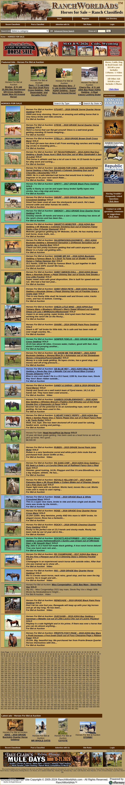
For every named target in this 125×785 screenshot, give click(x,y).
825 (44, 707)
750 (76, 701)
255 (9, 668)
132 (73, 658)
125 (48, 658)
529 (87, 685)
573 (44, 689)
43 (12, 654)
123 (41, 658)
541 (30, 687)
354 (62, 674)
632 (55, 693)
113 (5, 658)
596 (27, 691)
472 (83, 681)
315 (23, 672)
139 (98, 658)
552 (69, 687)
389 (87, 675)
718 (62, 699)
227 (9, 666)
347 (37, 674)
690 (62, 697)
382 (62, 675)
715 (51, 699)
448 (98, 679)
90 (33, 656)
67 (74, 654)
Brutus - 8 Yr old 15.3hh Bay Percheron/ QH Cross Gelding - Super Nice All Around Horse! (13, 92)
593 (16, 691)
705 (16, 699)
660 (55, 695)
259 (23, 668)
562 (5, 689)
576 (55, 689)
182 (51, 662)
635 (66, 693)
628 (41, 693)
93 (41, 656)
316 (27, 672)
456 (27, 681)
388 (83, 675)
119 (27, 658)
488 (41, 683)
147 (27, 660)
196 (98, 662)
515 (37, 685)
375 (37, 675)
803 (66, 705)
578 (62, 689)
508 (12, 685)
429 (30, 679)
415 (80, 677)
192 (83, 662)
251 (94, 666)
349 (44, 674)
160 (73, 660)
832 (69, 707)
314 (20, 672)
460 (41, 681)
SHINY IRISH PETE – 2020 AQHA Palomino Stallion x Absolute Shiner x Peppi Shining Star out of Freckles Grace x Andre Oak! (62, 291)
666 (76, 695)
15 (39, 652)
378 (48, 675)
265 (44, 668)
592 (12, 691)
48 (25, 654)
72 (87, 654)
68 (77, 654)
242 (62, 666)
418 (91, 677)
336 (98, 672)
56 (46, 654)
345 (30, 674)
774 (62, 703)
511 (23, 685)
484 (27, 683)
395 (9, 677)
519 (51, 685)
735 (23, 701)
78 (2, 656)
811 (94, 705)
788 (12, 705)
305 (87, 670)
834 (76, 707)
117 (20, 658)
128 (59, 658)
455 (23, 681)
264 (41, 668)
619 (9, 693)
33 (85, 652)
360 (83, 674)
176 (30, 662)
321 (44, 672)
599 (37, 691)
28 (72, 652)
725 (87, 699)
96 (48, 656)
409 (59, 677)
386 (76, 675)
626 (34, 693)
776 (69, 703)
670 (91, 695)
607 (66, 691)
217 (73, 664)
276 (83, 668)
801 (59, 705)
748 (69, 701)
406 (48, 677)
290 (34, 670)
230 (20, 666)
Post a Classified (37, 24)
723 (80, 699)
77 (100, 654)
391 (94, 675)
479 (9, 683)
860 (69, 709)
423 (9, 679)
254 (5, 668)
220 (83, 664)
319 (37, 672)
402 (34, 677)
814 (5, 707)
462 (48, 681)
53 (38, 654)
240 (55, 666)
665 (73, 695)
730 (5, 701)
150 (37, 660)
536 (12, 687)
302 (76, 670)
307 (94, 670)
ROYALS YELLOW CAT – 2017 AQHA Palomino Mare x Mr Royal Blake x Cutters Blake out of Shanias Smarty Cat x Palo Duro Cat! (62, 482)
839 (94, 707)
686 (48, 697)
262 (34, 668)
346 (34, 674)
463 (51, 681)
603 (51, 691)
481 (16, 683)
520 (55, 685)
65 (69, 654)
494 (62, 683)
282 (5, 670)
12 (31, 652)
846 (20, 709)
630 (48, 693)
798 (48, 705)
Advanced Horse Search (64, 31)
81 (10, 656)
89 (30, 656)
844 (12, 709)
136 (87, 658)
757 (2, 703)
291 (37, 670)
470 (76, 681)
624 (27, 693)
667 (80, 695)
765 (30, 703)
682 (34, 697)
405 (44, 677)
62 (61, 654)
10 (26, 652)
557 (87, 687)
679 (23, 697)
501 (87, 683)
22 (57, 652)
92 (38, 656)
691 (66, 697)
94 (43, 656)
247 (80, 666)
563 (9, 689)
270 (62, 668)
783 (94, 703)
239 (51, 666)
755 (94, 701)
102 (66, 656)
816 (12, 707)
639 (80, 693)
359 (80, 674)
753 (87, 701)
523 (66, 685)
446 (91, 679)
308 (98, 670)
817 (16, 707)
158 (66, 660)
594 (20, 691)
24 (62, 652)
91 (35, 656)
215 (66, 664)
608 (69, 691)
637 (73, 693)
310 (5, 672)
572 (41, 689)
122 (37, 658)
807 (80, 705)
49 (28, 654)
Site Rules (87, 24)
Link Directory (111, 18)
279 (94, 668)
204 (27, 664)
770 (48, 703)
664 (69, 695)
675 (9, 697)
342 (20, 674)
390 (91, 675)
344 (27, 674)
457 (30, 681)
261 (30, 668)
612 (83, 691)
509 (16, 685)
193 (87, 662)
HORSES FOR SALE (16, 37)
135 (83, 658)
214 (62, 664)
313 (16, 672)
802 (62, 705)
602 (48, 691)
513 (30, 685)
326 (62, 672)
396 (12, 677)
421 (2, 679)
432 (41, 679)
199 (9, 664)
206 (34, 664)
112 (2, 658)
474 (91, 681)
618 (5, 693)
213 (59, 664)
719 (66, 699)
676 (12, 697)
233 (30, 666)
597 (30, 691)
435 (51, 679)
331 (80, 672)
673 (2, 697)
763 (23, 703)
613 (87, 691)
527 (80, 685)
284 (12, 670)
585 (87, 689)
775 (66, 703)
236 (41, 666)
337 (2, 674)
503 (94, 683)
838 (91, 707)
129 (62, 658)
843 (9, 709)
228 (12, 666)
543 (37, 687)
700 (98, 697)
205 (30, 664)
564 (12, 689)
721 (73, 699)
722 (76, 699)
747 (66, 701)
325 (59, 672)
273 (73, 668)
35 (90, 652)
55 (43, 654)
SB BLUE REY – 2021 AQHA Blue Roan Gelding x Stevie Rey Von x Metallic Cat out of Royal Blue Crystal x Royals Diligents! (60, 371)
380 (55, 675)
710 (34, 699)
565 (16, 689)
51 (33, 654)
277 (87, 668)
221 (87, 664)
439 (66, 679)
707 (23, 699)
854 (48, 709)
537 (16, 687)
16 (41, 652)
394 (5, 677)
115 (12, 658)
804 (69, 705)
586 (91, 689)
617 (2, 693)
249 (87, 666)
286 (20, 670)
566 (20, 689)
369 (16, 675)
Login (112, 24)
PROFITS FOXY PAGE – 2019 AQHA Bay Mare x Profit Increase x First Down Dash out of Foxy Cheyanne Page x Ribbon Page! (63, 635)
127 (55, 658)
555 (80, 687)
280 (98, 668)
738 (34, 701)
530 (91, 685)
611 (80, 691)
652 (27, 695)
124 (44, 658)
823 (37, 707)
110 (94, 656)
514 (34, 685)
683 (37, 697)
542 (34, 687)
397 (16, 677)
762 (20, 703)
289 (30, 670)
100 (59, 656)
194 (91, 662)
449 (2, 681)
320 (41, 672)
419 (94, 677)
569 (30, 689)
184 (59, 662)
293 (44, 670)
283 (9, 670)
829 (59, 707)
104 (73, 656)
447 (94, 679)
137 (91, 658)
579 (66, 689)
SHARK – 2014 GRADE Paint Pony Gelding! (76, 324)
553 (73, 687)
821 (30, 707)
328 (69, 672)
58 (51, 654)
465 (59, 681)
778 (76, 703)
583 (80, 689)
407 (51, 677)
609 (73, 691)
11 (28, 652)
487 (37, 683)
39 (2, 654)
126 (51, 658)
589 (2, 691)
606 (62, 691)
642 (91, 693)
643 (94, 693)
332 (83, 672)
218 (76, 664)
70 (82, 654)
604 (55, 691)
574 (48, 689)
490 (48, 683)
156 (59, 660)
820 (27, 707)
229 (16, 666)
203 (23, 664)
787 (9, 705)
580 (69, 689)
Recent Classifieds (13, 24)
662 (62, 695)
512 (27, 685)
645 (2, 695)
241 (59, 666)
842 (5, 709)
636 (69, 693)
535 (9, 687)
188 (69, 662)
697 (87, 697)
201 (16, 664)
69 (79, 654)
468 (69, 681)
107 (83, 656)
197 (2, 664)
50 (30, 654)
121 (34, 658)
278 (91, 668)
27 (70, 652)
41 (7, 654)
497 (73, 683)
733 (16, 701)
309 (2, 672)
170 (9, 662)
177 (34, 662)
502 (91, 683)
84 (17, 656)
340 (12, 674)
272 (69, 668)
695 (80, 697)
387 (80, 675)
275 (80, 668)
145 (20, 660)
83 (15, 656)
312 (12, 672)
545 (44, 687)
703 (9, 699)
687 (51, 697)
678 (20, 697)
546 (48, 687)
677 (16, 697)
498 (76, 683)
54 (41, 654)
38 (98, 652)
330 (76, 672)
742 (48, 701)
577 (59, 689)
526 (76, 685)
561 (2, 689)
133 (76, 658)
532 (98, 685)
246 (76, 666)
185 (62, 662)
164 (87, 660)
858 (62, 709)
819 (23, 707)
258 (20, 668)
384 (69, 675)
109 (91, 656)
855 (51, 709)
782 (91, 703)
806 (76, 705)
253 (2, 668)
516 (41, 685)
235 (37, 666)
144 (16, 660)
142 (9, 660)
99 (56, 656)
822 (34, 707)
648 (12, 695)
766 (34, 703)
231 (23, 666)
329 (73, 672)
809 (87, 705)
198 (5, 664)
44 (15, 654)
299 (66, 670)
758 (5, 703)
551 (66, 687)
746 (62, 701)
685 (44, 697)
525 (73, 685)
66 (71, 654)
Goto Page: (5, 652)
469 (73, 681)
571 (37, 689)
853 (44, 709)
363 (94, 674)
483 (23, 683)
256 (12, 668)
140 (2, 660)
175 (27, 662)
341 (16, 674)
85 (20, 656)
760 (12, 703)
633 (59, 693)
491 (51, 683)
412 (69, 677)
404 (41, 677)
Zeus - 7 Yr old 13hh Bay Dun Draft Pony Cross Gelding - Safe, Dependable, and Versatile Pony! (39, 90)
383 (66, 675)
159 (69, 660)
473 (87, 681)
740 (41, 701)
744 (55, 701)
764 (27, 703)
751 (80, 701)
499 (80, 683)
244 (69, 666)
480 (12, 683)
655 (37, 695)
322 (48, 672)
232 (27, 666)
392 (98, 675)
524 (69, 685)
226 (5, 666)
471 (80, 681)
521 (59, 685)
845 (16, 709)
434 (48, 679)
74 (92, 654)
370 (20, 675)
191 (80, 662)
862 (76, 709)
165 (91, 660)
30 (77, 652)
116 (16, 658)
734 (20, 701)
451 (9, 681)
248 (83, 666)
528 (83, 685)
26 (67, 652)
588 (98, 689)
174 (23, 662)
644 (98, 693)
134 (80, 658)
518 (48, 685)
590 (5, 691)
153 (48, 660)
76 (97, 654)
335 (94, 672)
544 (41, 687)
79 (4, 656)
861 (73, 709)
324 (55, 672)
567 (23, 689)
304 (83, 670)
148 (30, 660)
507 (9, 685)
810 (91, 705)
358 (76, 674)
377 (44, 675)
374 (34, 675)
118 (23, 658)
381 (59, 675)
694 (76, 697)
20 (52, 652)
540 (27, 687)
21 (54, 652)
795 (37, 705)
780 (83, 703)
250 (91, 666)
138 (94, 658)
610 (76, 691)
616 (98, 691)
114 (9, 658)
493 (59, 683)
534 (5, 687)
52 (35, 654)
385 (73, 675)
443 (80, 679)
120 (30, 658)
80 (7, 656)
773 (59, 703)
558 (91, 687)
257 (16, 668)
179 (41, 662)
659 (51, 695)
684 (41, 697)
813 (2, 707)
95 (46, 656)
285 (16, 670)
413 (73, 677)
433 (44, 679)
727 (94, 699)
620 (12, 693)
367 (9, 675)
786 (5, 705)
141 (5, 660)
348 (41, 674)
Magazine (85, 18)
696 (83, 697)
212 (55, 664)
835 (80, 707)
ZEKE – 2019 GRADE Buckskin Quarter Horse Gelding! (15, 737)
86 (22, 656)
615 (94, 691)
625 (30, 693)
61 (59, 654)
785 (2, 705)
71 (84, 654)
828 (55, 707)
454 (20, 681)
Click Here (114, 89)
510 (20, 685)
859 (66, 709)
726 (91, 699)
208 (41, 664)
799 (51, 705)
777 (73, 703)
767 (37, 703)
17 (44, 652)
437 (59, 679)
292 (41, 670)
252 (98, 666)
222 (91, 664)
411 (66, 677)
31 (80, 652)
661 (59, 695)
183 (55, 662)
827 (51, 707)
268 (55, 668)
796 (41, 705)
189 (73, 662)
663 (66, 695)
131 (69, 658)
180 (44, 662)
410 (62, 677)
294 (48, 670)
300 (69, 670)
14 (36, 652)
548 (55, 687)
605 (59, 691)
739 (37, 701)
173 (20, 662)
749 (73, 701)
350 (48, 674)
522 (62, 685)
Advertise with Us (62, 24)
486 (34, 683)
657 (44, 695)
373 (30, 675)
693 (73, 697)
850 (34, 709)
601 (44, 691)
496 (69, 683)
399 (23, 677)
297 (59, 670)
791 (23, 705)
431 (37, 679)
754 (91, 701)
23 (59, 652)
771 (51, 703)
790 (20, 705)
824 (41, 707)
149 (34, 660)
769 (44, 703)
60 (56, 654)
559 (94, 687)
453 (16, 681)
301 (73, 670)
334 (91, 672)
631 (51, 693)
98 (53, 656)
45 (17, 654)
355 (66, 674)
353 (59, 674)
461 (44, 681)
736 (27, 701)
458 (34, 681)
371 (23, 675)
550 (62, 687)
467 (66, 681)
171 (12, 662)
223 (94, 664)
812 (98, 705)
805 (73, 705)
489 (44, 683)
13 (34, 652)
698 (91, 697)
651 (23, 695)
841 (2, 709)
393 (2, 677)
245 (73, 666)
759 (9, 703)
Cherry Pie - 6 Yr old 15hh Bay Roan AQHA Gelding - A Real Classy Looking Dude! (89, 91)
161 (76, 660)
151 (41, 660)
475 (94, 681)
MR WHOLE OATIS (40, 740)
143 (12, 660)
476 (98, 681)
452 (12, 681)
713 (44, 699)
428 (27, 679)
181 (48, 662)
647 (9, 695)
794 (34, 705)
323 (51, 672)
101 (62, 656)
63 (64, 654)
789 (16, 705)
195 (94, 662)
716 (55, 699)
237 (44, 666)
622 (20, 693)
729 (2, 701)
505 (2, 685)
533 (2, 687)
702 (5, 699)
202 (20, 664)
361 (87, 674)
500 (83, 683)
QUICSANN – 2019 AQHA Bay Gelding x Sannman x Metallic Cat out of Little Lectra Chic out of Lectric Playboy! (62, 617)
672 (98, 695)
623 (23, 693)
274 (76, 668)
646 (5, 695)
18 (46, 652)
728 (98, 699)
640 (83, 693)
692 (69, 697)
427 (23, 679)
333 (87, 672)
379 (51, 675)
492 (55, 683)
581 (73, 689)
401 (30, 677)
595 (23, 691)
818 (20, 707)
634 (62, 693)
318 (34, 672)
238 (48, 666)
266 (48, 668)
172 (16, 662)
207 (37, 664)
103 (69, 656)
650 (20, 695)
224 (98, 664)
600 (41, 691)
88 (28, 656)
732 (12, 701)
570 (34, 689)
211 (51, 664)
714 (48, 699)
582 (76, 689)
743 (51, 701)
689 (59, 697)
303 (80, 670)
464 (55, 681)
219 (80, 664)
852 (41, 709)
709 (30, 699)
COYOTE (63, 740)
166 (94, 660)
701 (2, 699)
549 (59, 687)
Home (59, 18)
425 (16, 679)
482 (20, 683)
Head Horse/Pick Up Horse (56, 432)
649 (16, 695)
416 (83, 677)
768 (41, 703)
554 (76, 687)
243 (66, 666)
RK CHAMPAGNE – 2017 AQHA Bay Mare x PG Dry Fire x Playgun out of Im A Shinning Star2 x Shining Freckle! (62, 555)
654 (34, 695)
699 (94, 697)
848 (27, 709)
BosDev (6, 782)
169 (5, 662)
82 (12, 656)
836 (83, 707)
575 (51, 689)
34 (88, 652)
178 (37, 662)
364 (98, 674)
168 (2, 662)
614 (91, 691)
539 (23, 687)
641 (87, 693)
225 (2, 666)
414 (76, 677)
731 (9, 701)
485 (30, 683)
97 (51, 656)
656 (41, 695)
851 (37, 709)
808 (83, 705)
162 (80, 660)
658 (48, 695)
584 (83, 689)
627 (37, 693)
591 (9, 691)
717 (59, 699)
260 (27, 668)
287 (23, 670)
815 (9, 707)
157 (62, 660)
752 (83, 701)
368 (12, 675)
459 (37, 681)
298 (62, 670)
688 (55, 697)
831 (66, 707)
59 (53, 654)
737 (30, 701)
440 (69, 679)
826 (48, 707)
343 (23, 674)
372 (27, 675)
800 (55, 705)
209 (44, 664)
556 (83, 687)
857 (59, 709)
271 (66, 668)
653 (30, 695)
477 (2, 683)
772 (55, 703)
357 (73, 674)
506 (5, 685)
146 (23, 660)
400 (27, 677)
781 (87, 703)
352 (55, 674)
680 (27, 697)
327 (66, 672)
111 (98, 656)
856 (55, 709)
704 (12, 699)
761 (16, 703)
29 (75, 652)
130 (66, 658)
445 (87, 679)
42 (10, 654)
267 (51, 668)
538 (20, 687)
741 (44, 701)
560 (98, 687)
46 (20, 654)
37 (96, 652)
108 (87, 656)
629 (44, 693)
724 (83, 699)
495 (66, 683)
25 (64, 652)
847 (23, 709)
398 (20, 677)
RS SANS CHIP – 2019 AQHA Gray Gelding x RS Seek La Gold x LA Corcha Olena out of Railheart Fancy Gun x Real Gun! (62, 465)
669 (87, 695)
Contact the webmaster (116, 751)
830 (62, 707)
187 (66, 662)
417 (87, 677)
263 (37, 668)
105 (76, 656)
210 (48, 664)
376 (41, 675)
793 (30, 705)
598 (34, 691)
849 (30, 709)
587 (94, 689)
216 (69, 664)
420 (98, 677)
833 (73, 707)
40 (4, 654)
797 (44, 705)
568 (27, 689)
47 (22, 654)
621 (16, 693)
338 (5, 674)
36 (93, 652)
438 (62, 679)
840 (98, 707)
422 (5, 679)
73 (89, 654)
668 (83, 695)
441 (73, 679)
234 (34, 666)
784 (98, 703)
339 (9, 674)
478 (5, 683)
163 (83, 660)
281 (2, 670)
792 (27, 705)
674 (5, 697)
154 (51, 660)
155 (55, 660)
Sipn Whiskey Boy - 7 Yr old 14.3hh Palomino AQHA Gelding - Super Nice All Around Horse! (64, 89)
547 (51, 687)
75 (95, 654)
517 (44, 685)
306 (91, 670)
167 (98, 660)
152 (44, 660)
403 (37, 677)
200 (12, 664)
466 (62, 681)
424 (12, 679)
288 (27, 670)
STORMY (88, 737)
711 (37, 699)
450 (5, 681)
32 (82, 652)
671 (94, 695)
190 (76, 662)
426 (20, 679)
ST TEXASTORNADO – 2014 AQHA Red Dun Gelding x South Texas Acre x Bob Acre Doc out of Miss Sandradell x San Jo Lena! (64, 154)
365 (2, 675)
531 (94, 685)
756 (98, 701)
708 (27, 699)
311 (9, 672)
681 (30, 697)
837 (87, 707)
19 (49, 652)
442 (76, 679)
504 (98, 683)
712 (41, 699)
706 (20, 699)
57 (48, 654)
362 (91, 674)
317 (30, 672)
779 (80, 703)
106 (80, 656)
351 (51, 674)
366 (5, 675)
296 (55, 670)
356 (69, 674)
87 (25, 656)
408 (55, 677)
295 (51, 670)
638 (76, 693)
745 (59, 701)
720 (69, 699)
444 (83, 679)
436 (55, 679)
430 (34, 679)
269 (59, 668)
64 (66, 654)
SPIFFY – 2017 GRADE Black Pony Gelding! (76, 184)
